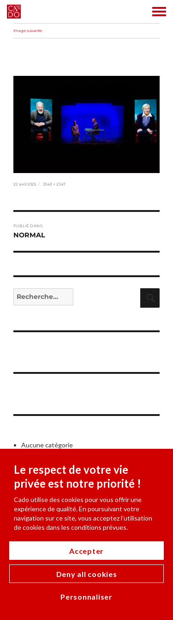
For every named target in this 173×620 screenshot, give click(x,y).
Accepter (86, 550)
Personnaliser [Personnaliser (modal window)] (86, 596)
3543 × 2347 (54, 184)
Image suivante (27, 30)
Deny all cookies (86, 574)
